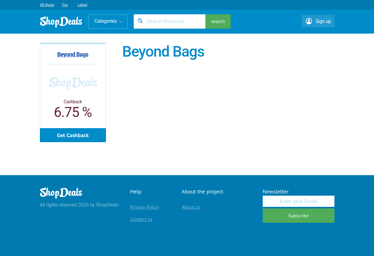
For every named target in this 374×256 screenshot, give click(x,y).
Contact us (141, 219)
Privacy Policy (144, 207)
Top (65, 5)
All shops (47, 5)
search (218, 21)
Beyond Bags (72, 54)
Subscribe (298, 215)
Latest (82, 5)
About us (191, 207)
